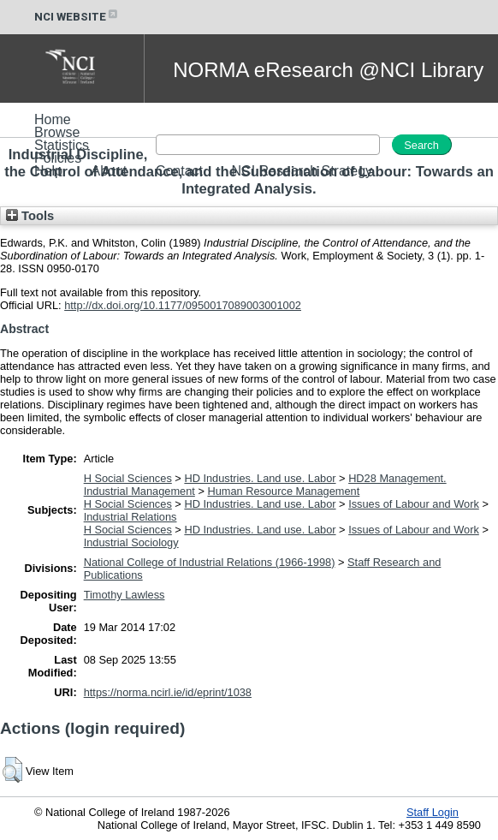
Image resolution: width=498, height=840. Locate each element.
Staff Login (432, 812)
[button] (12, 770)
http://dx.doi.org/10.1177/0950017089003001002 (182, 305)
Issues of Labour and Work (413, 503)
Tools (30, 216)
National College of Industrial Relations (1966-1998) (209, 562)
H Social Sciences (128, 478)
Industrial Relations (130, 516)
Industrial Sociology (131, 542)
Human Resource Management (283, 491)
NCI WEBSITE (77, 16)
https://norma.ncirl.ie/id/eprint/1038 (168, 692)
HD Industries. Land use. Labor (259, 478)
